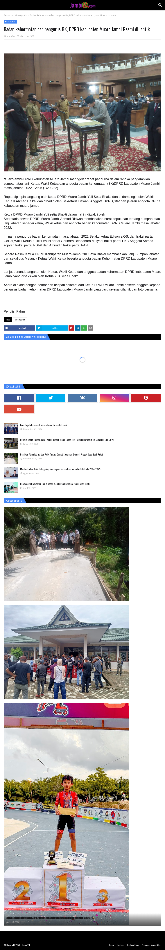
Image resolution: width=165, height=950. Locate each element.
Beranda (8, 15)
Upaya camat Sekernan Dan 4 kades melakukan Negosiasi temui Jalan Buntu (55, 484)
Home (111, 945)
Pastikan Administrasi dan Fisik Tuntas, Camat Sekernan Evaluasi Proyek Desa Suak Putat (61, 454)
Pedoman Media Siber (151, 945)
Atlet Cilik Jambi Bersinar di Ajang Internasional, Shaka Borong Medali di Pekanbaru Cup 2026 (49, 917)
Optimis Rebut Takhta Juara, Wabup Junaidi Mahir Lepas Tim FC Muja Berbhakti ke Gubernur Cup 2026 (67, 440)
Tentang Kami (133, 945)
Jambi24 (11, 36)
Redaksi (120, 945)
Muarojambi (21, 15)
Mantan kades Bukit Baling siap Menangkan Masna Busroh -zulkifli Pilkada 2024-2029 (60, 469)
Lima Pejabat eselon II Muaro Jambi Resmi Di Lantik (43, 425)
